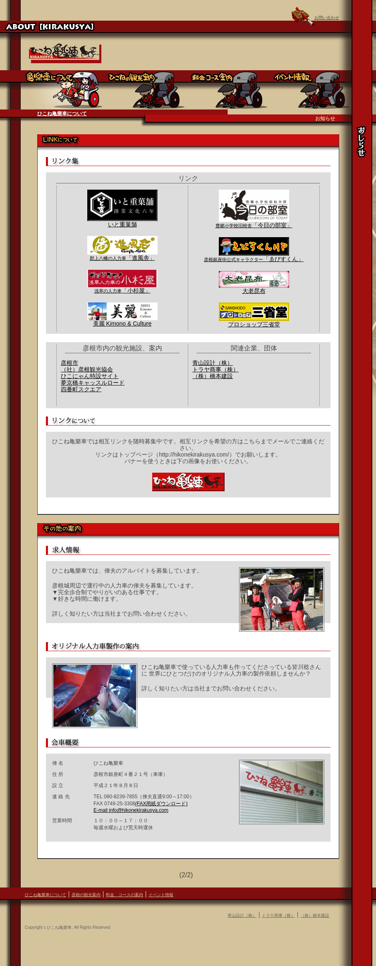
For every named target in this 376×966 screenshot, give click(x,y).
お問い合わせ (326, 17)
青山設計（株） (212, 362)
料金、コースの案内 (124, 894)
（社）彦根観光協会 (87, 369)
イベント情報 (160, 894)
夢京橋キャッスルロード (93, 382)
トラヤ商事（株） (215, 369)
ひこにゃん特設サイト (90, 376)
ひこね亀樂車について (62, 114)
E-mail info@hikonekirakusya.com (130, 810)
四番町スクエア (81, 389)
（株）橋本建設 (212, 376)
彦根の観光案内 (86, 894)
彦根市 (69, 362)
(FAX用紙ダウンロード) (161, 804)
